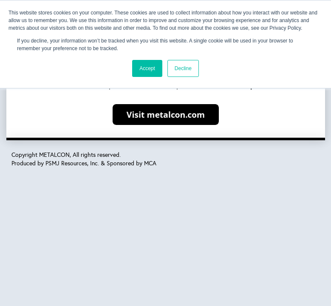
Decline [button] (183, 68)
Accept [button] (147, 68)
